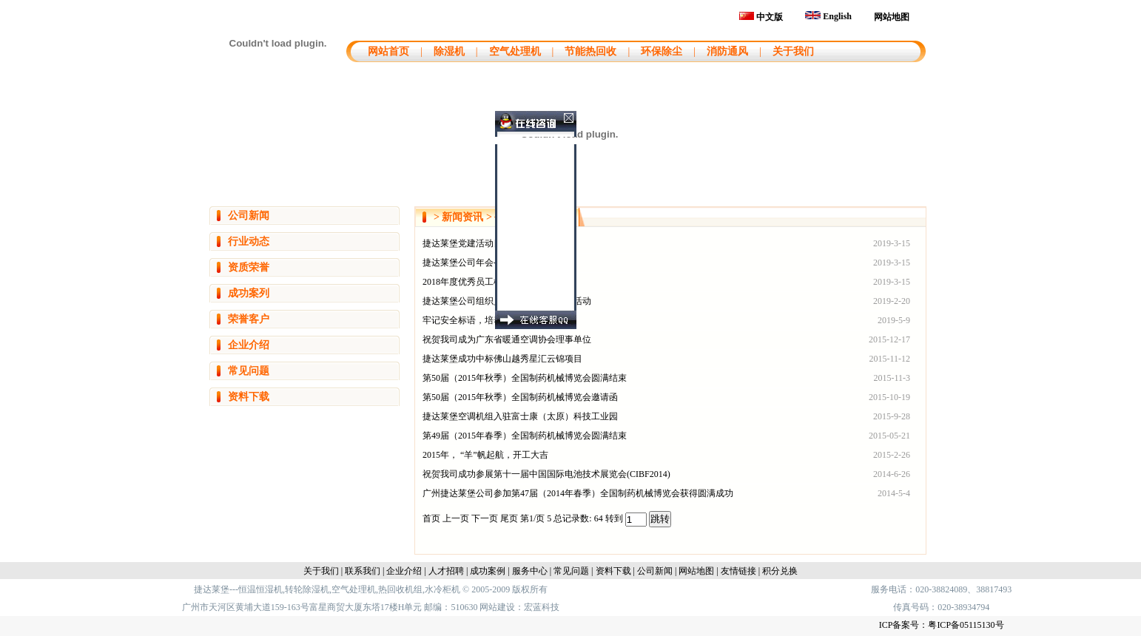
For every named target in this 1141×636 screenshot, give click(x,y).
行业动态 (248, 241)
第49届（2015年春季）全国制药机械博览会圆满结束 (525, 435)
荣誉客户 (248, 319)
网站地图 (891, 17)
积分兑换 (780, 571)
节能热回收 (590, 51)
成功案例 (487, 571)
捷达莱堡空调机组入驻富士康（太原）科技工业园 (520, 416)
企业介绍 (248, 345)
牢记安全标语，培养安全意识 (480, 320)
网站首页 (387, 51)
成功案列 (248, 293)
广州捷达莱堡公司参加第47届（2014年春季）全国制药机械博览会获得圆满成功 (578, 493)
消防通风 (727, 51)
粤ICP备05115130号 (965, 625)
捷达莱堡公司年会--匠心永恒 (479, 262)
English (828, 16)
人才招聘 (446, 571)
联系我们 (362, 571)
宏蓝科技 (541, 607)
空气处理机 (515, 51)
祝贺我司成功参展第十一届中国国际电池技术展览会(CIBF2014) (546, 474)
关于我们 (793, 51)
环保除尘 (661, 51)
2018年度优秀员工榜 (462, 282)
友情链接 (738, 571)
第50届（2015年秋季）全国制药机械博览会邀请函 (520, 397)
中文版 (761, 17)
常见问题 (248, 370)
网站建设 (497, 607)
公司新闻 (248, 215)
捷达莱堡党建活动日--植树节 (479, 243)
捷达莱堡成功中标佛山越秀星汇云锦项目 (502, 358)
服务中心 (530, 571)
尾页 (510, 518)
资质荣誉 (248, 267)
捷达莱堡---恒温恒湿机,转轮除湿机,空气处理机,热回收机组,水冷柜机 (327, 589)
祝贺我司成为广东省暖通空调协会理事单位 (507, 339)
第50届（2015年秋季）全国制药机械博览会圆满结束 (525, 378)
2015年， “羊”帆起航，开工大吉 (485, 455)
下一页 (485, 518)
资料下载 (248, 396)
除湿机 (449, 51)
